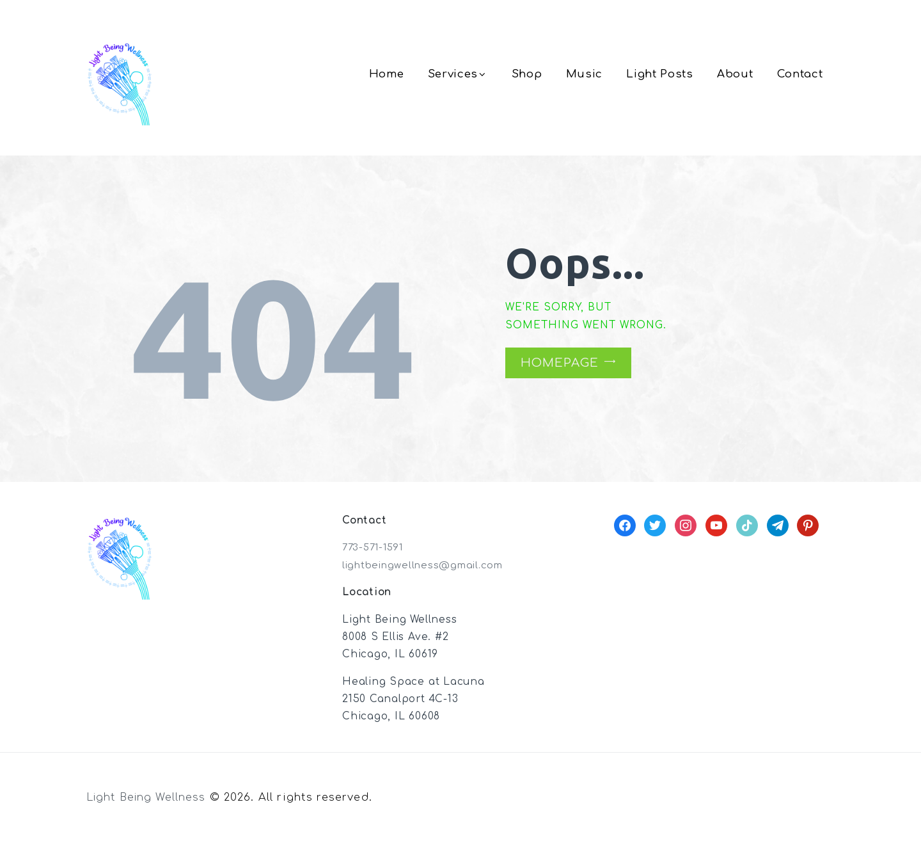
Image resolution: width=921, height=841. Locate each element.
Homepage (559, 362)
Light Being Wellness (148, 797)
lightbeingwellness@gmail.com (427, 565)
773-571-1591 (375, 547)
